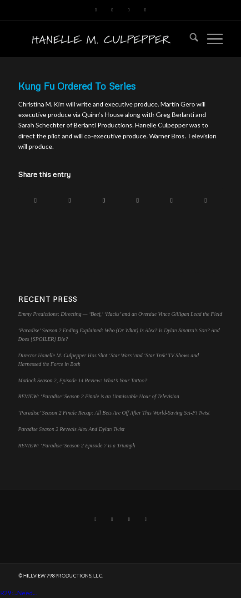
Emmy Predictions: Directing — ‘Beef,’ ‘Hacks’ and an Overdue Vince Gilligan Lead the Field (120, 314)
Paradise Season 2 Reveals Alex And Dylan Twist (71, 429)
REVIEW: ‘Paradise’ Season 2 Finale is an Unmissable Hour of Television (98, 396)
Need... (27, 593)
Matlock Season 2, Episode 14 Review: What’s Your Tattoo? (82, 380)
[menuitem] (189, 38)
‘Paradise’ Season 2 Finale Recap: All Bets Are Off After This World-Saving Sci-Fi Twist (114, 413)
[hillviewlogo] (100, 38)
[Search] (189, 38)
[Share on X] (70, 200)
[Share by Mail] (206, 200)
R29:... (8, 593)
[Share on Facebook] (36, 200)
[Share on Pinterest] (103, 200)
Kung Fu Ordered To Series (77, 86)
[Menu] (210, 38)
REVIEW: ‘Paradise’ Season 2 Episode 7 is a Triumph (77, 445)
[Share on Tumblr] (172, 200)
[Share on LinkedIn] (138, 200)
